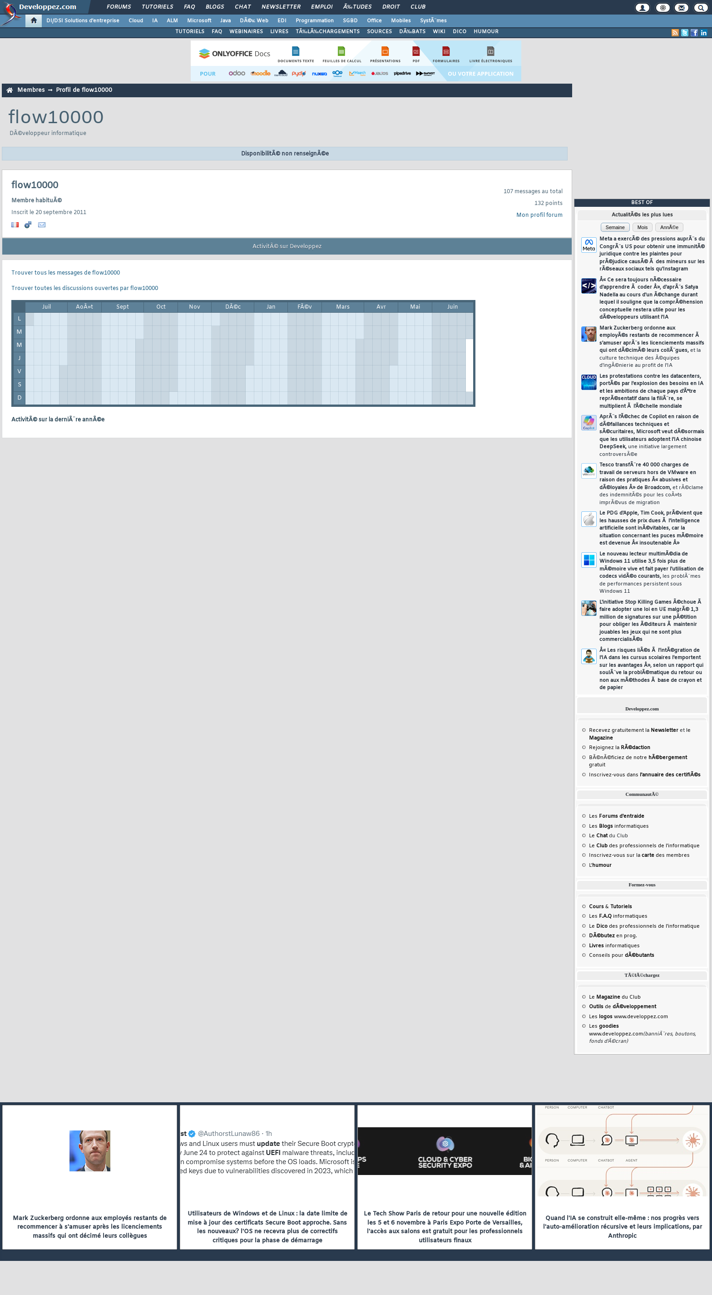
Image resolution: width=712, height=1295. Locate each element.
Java (225, 21)
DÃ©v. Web (254, 21)
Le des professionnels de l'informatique (644, 846)
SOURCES (379, 32)
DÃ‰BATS (412, 32)
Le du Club (615, 997)
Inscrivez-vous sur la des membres (639, 855)
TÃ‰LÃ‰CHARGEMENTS (328, 32)
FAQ (189, 7)
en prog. (613, 936)
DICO (459, 32)
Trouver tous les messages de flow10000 (65, 273)
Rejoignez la (619, 748)
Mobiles (401, 21)
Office (374, 21)
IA (155, 21)
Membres (30, 90)
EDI (282, 21)
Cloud (136, 21)
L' (600, 865)
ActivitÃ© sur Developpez (286, 246)
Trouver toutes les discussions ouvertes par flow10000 (84, 288)
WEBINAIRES (246, 32)
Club (418, 7)
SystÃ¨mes (433, 21)
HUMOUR (486, 32)
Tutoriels (157, 7)
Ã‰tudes (357, 7)
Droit (390, 7)
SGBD (350, 21)
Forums (119, 7)
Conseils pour (621, 955)
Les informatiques (619, 826)
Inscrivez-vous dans (645, 775)
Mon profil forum (539, 215)
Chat (243, 7)
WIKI (439, 32)
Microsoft (199, 21)
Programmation (315, 21)
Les (616, 816)
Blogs (215, 7)
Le (598, 836)
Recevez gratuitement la (633, 730)
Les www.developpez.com (628, 1017)
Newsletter (281, 7)
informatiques (614, 946)
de (622, 1007)
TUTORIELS (189, 32)
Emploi (321, 7)
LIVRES (279, 32)
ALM (172, 21)
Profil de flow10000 (84, 90)
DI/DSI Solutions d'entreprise (82, 21)
